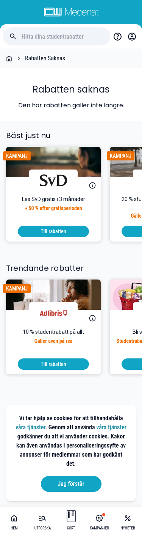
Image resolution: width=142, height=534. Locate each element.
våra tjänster (30, 427)
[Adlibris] (53, 313)
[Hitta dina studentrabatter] (63, 36)
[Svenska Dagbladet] (53, 180)
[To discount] (53, 231)
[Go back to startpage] (9, 58)
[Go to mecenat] (71, 12)
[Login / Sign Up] (132, 36)
